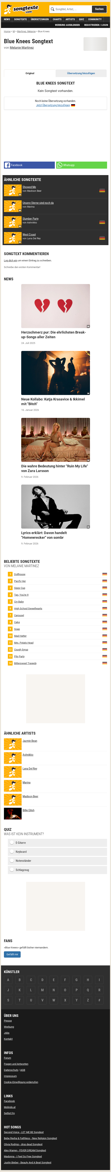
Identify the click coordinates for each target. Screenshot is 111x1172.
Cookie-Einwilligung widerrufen (21, 1082)
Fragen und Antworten (16, 1063)
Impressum (10, 1076)
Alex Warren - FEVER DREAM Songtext (25, 1150)
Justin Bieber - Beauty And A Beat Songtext (27, 1162)
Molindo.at (10, 1107)
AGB (22, 1070)
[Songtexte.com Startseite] (22, 9)
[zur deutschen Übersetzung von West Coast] (102, 238)
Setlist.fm (9, 1113)
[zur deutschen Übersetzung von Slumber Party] (102, 222)
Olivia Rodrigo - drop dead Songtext (23, 1144)
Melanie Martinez (22, 47)
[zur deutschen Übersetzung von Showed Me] (102, 190)
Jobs (6, 1032)
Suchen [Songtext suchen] (99, 9)
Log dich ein (10, 260)
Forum (7, 1057)
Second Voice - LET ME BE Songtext (24, 1132)
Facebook (9, 1101)
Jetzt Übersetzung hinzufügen (53, 105)
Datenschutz (11, 1070)
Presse (8, 1020)
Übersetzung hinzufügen (81, 73)
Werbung (9, 1026)
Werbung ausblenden (67, 24)
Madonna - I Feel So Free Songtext (23, 1156)
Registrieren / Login (96, 24)
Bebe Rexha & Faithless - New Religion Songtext (30, 1138)
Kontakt (8, 1038)
